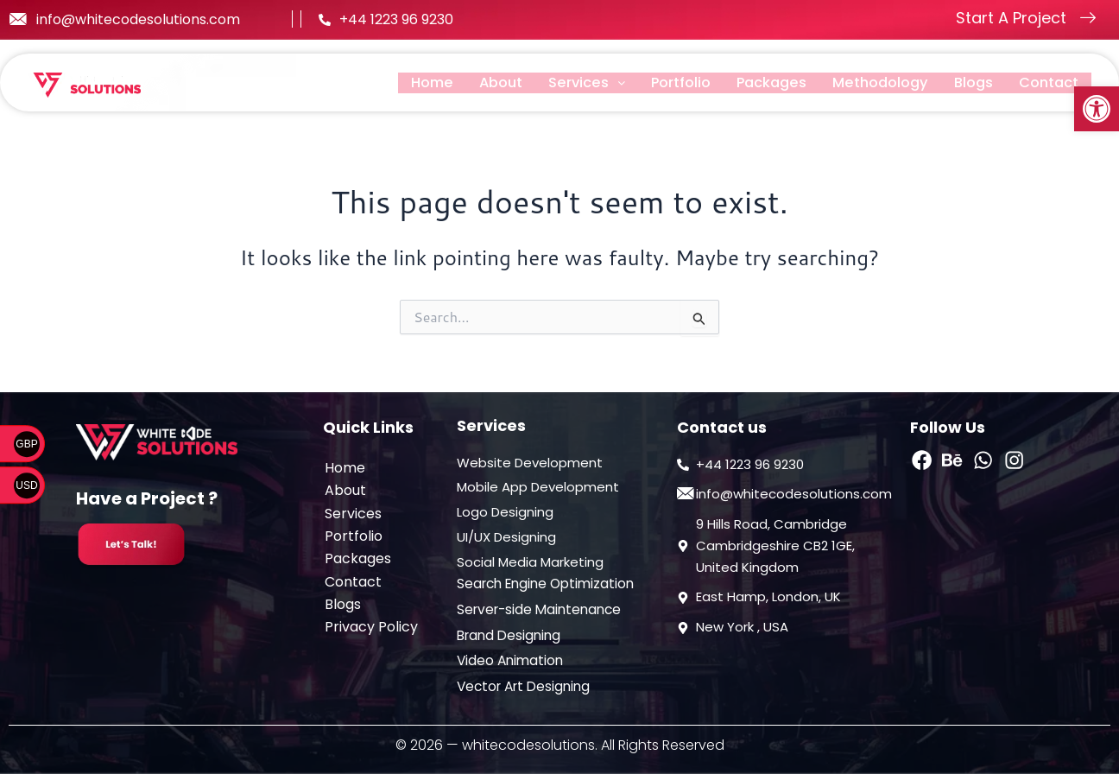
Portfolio (663, 82)
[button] (1096, 108)
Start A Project (1011, 18)
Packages (758, 82)
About (477, 82)
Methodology (871, 82)
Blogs (968, 82)
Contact (1046, 82)
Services (566, 82)
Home (405, 82)
